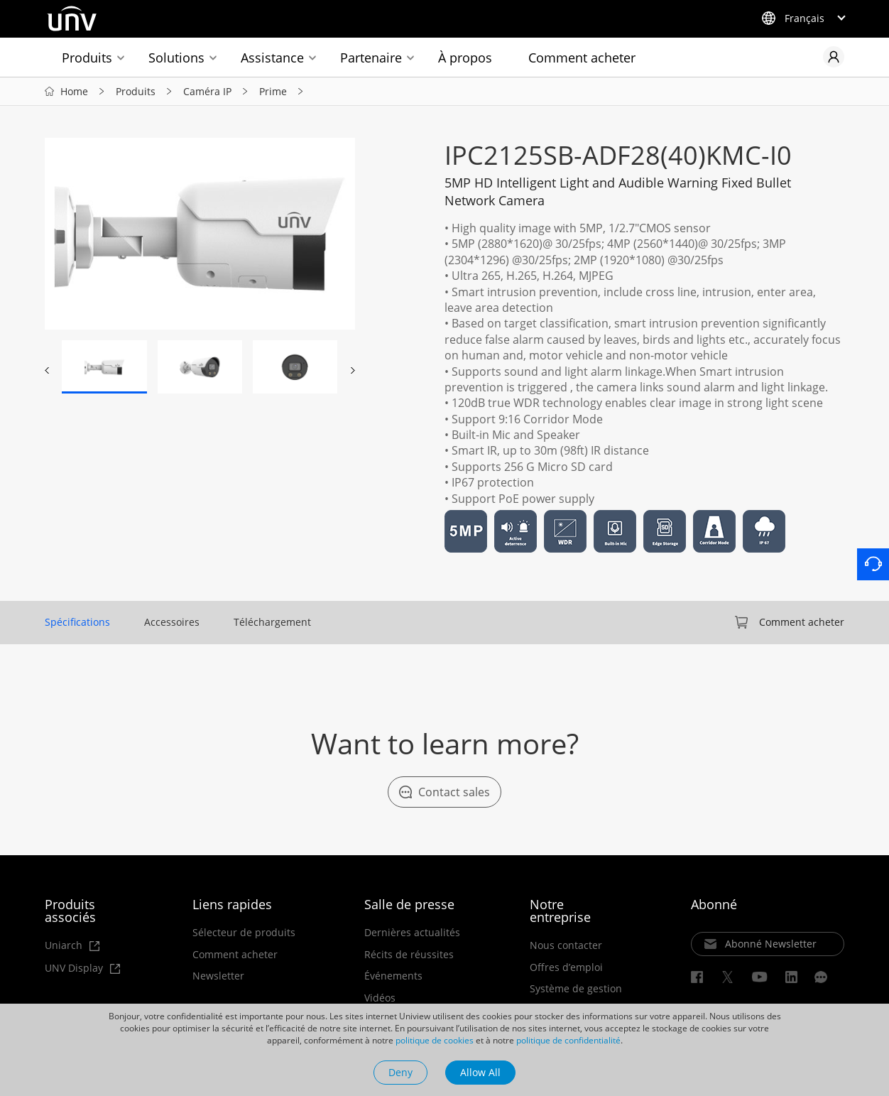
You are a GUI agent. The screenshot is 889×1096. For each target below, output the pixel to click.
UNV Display (82, 968)
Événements (393, 976)
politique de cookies (435, 1040)
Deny (400, 1072)
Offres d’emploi (566, 967)
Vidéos (380, 998)
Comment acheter (582, 57)
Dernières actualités (412, 933)
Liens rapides (232, 904)
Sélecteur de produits (243, 933)
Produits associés (70, 910)
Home (74, 91)
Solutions (176, 57)
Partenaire (371, 57)
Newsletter (218, 976)
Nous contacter (566, 945)
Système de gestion (576, 989)
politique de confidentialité (568, 1040)
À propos (465, 57)
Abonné (714, 904)
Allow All (480, 1072)
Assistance (272, 57)
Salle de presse (409, 904)
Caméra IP (207, 91)
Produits (87, 57)
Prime (273, 91)
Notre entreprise (560, 910)
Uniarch (72, 945)
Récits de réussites (409, 955)
